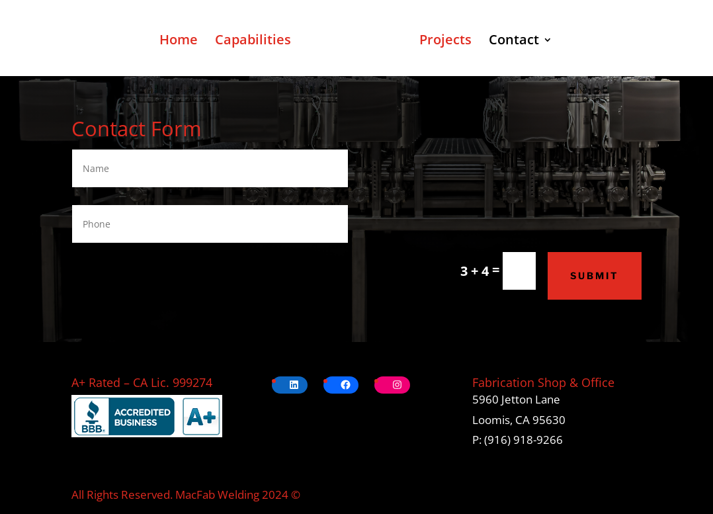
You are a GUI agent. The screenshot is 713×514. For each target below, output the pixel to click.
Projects (445, 41)
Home (178, 41)
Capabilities (253, 41)
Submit (594, 275)
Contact (514, 41)
